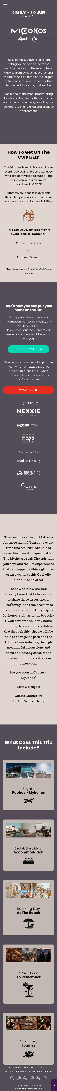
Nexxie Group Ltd (23, 1071)
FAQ (46, 1067)
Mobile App (10, 1071)
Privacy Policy (15, 1067)
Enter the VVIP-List (28, 349)
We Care (36, 1071)
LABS (35, 1088)
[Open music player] (54, 1084)
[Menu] (5, 5)
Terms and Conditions (32, 1067)
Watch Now (28, 390)
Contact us (46, 1071)
